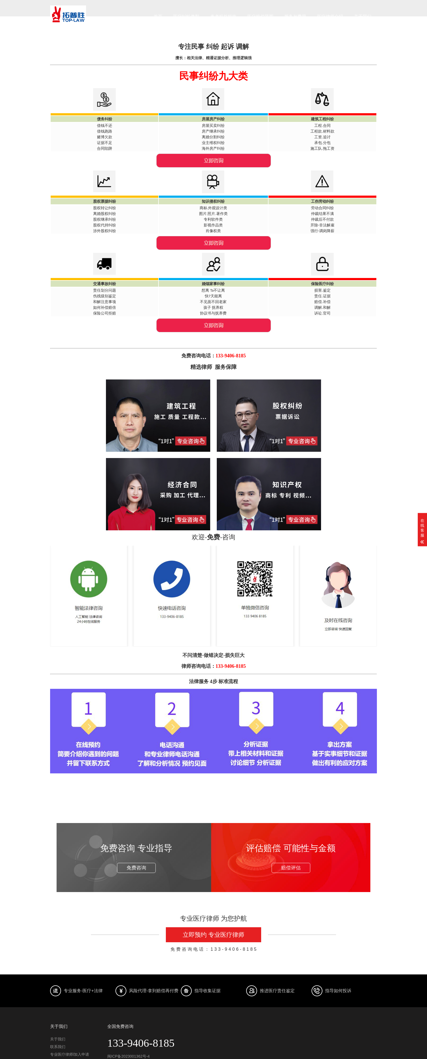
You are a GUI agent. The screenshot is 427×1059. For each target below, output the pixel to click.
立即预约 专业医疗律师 (213, 934)
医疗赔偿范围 (260, 16)
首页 (158, 16)
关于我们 (362, 16)
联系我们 (57, 1047)
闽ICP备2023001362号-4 (128, 1056)
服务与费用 (295, 16)
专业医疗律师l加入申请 (69, 1054)
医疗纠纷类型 (186, 16)
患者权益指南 (223, 16)
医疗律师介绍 (330, 16)
